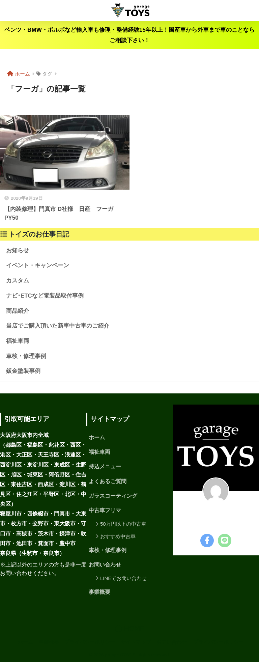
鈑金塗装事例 (23, 371)
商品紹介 (17, 311)
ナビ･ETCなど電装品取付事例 (45, 296)
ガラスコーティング (113, 496)
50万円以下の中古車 (123, 524)
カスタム (17, 280)
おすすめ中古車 (118, 536)
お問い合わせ (105, 565)
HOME (130, 628)
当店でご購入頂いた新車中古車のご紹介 (57, 326)
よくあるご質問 (107, 481)
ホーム (97, 437)
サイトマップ (136, 642)
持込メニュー (105, 466)
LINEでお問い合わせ (123, 578)
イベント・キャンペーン (37, 265)
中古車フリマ (105, 510)
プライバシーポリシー (89, 642)
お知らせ (17, 250)
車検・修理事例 (26, 356)
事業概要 (99, 592)
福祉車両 (17, 341)
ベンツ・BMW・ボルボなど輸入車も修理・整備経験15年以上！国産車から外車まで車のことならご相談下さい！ (129, 35)
